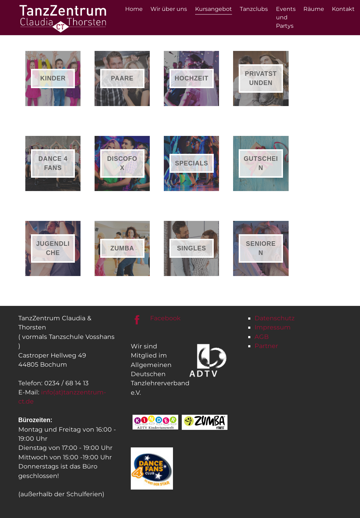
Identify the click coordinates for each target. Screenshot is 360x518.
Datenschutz (275, 318)
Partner (266, 345)
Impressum (273, 327)
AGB (262, 336)
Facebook (165, 318)
